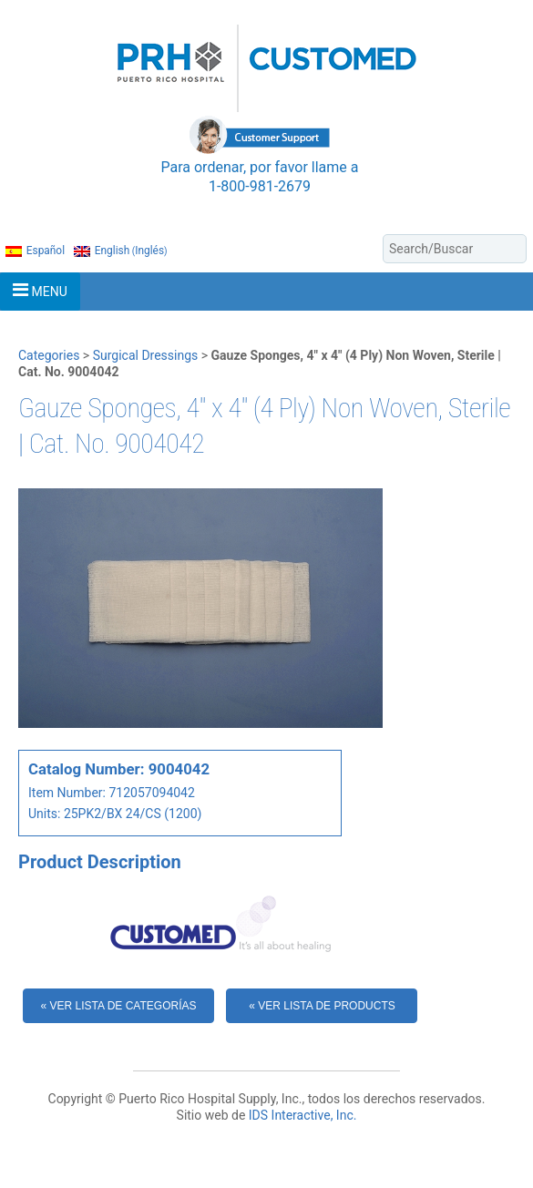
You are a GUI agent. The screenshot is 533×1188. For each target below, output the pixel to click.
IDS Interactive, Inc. (303, 1115)
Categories (48, 355)
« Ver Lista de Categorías (119, 1005)
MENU (40, 290)
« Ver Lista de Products (322, 1005)
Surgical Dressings (146, 355)
